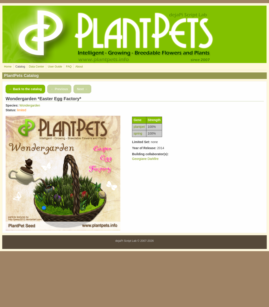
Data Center (36, 66)
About (79, 66)
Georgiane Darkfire (145, 159)
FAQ (69, 66)
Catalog (20, 66)
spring (138, 133)
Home (8, 66)
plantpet (139, 126)
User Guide (55, 66)
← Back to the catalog (25, 89)
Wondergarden (29, 105)
